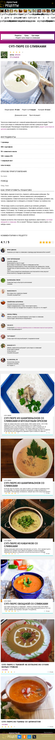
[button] (52, 3)
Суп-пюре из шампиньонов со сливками (24, 484)
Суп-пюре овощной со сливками (26, 603)
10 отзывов (14, 57)
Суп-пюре (7, 415)
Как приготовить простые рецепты (9, 4)
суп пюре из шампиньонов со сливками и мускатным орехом (33, 327)
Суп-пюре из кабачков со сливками (21, 545)
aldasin (17, 55)
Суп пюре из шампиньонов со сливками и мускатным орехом (25, 419)
